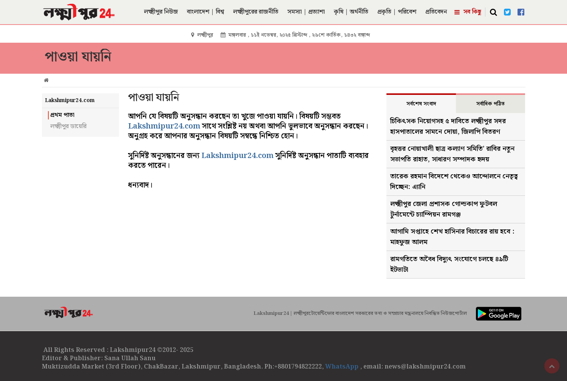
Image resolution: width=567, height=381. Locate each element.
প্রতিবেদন (436, 12)
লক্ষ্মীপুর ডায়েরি (68, 126)
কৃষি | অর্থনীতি (351, 12)
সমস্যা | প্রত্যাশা (306, 12)
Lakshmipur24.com (164, 126)
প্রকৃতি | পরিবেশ (396, 12)
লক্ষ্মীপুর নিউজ (161, 12)
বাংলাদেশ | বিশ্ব (205, 12)
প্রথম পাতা (62, 115)
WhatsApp (342, 367)
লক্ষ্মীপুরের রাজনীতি (255, 12)
